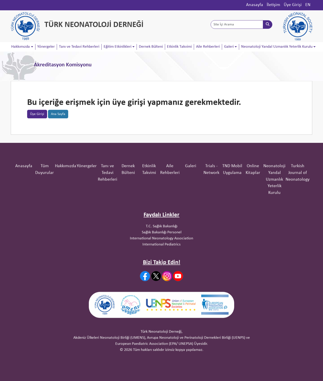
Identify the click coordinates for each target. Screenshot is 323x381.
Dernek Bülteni (151, 47)
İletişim (273, 5)
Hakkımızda (65, 183)
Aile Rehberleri (208, 47)
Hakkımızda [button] (20, 47)
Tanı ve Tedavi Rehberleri (79, 47)
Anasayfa (254, 5)
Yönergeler (46, 47)
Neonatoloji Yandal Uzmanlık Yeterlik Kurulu (274, 197)
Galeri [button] (229, 47)
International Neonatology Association (161, 256)
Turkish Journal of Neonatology (298, 190)
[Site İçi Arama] (237, 25)
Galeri (190, 183)
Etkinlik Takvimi (179, 47)
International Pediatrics (161, 262)
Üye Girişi (293, 5)
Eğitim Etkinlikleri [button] (117, 47)
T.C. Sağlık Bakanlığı (161, 244)
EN (307, 5)
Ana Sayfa (58, 116)
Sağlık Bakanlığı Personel (161, 250)
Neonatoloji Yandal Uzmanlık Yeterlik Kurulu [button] (276, 47)
